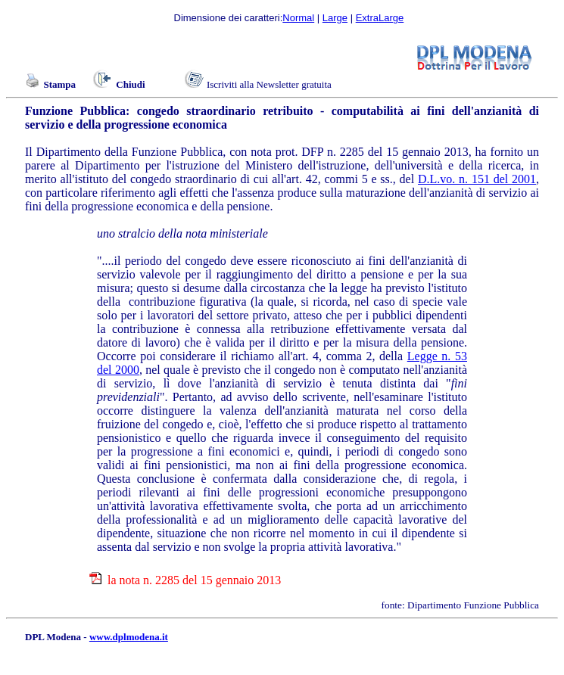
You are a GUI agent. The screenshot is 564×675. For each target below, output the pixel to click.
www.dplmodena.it (128, 636)
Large (335, 17)
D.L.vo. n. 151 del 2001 (477, 179)
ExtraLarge (380, 17)
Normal (298, 17)
